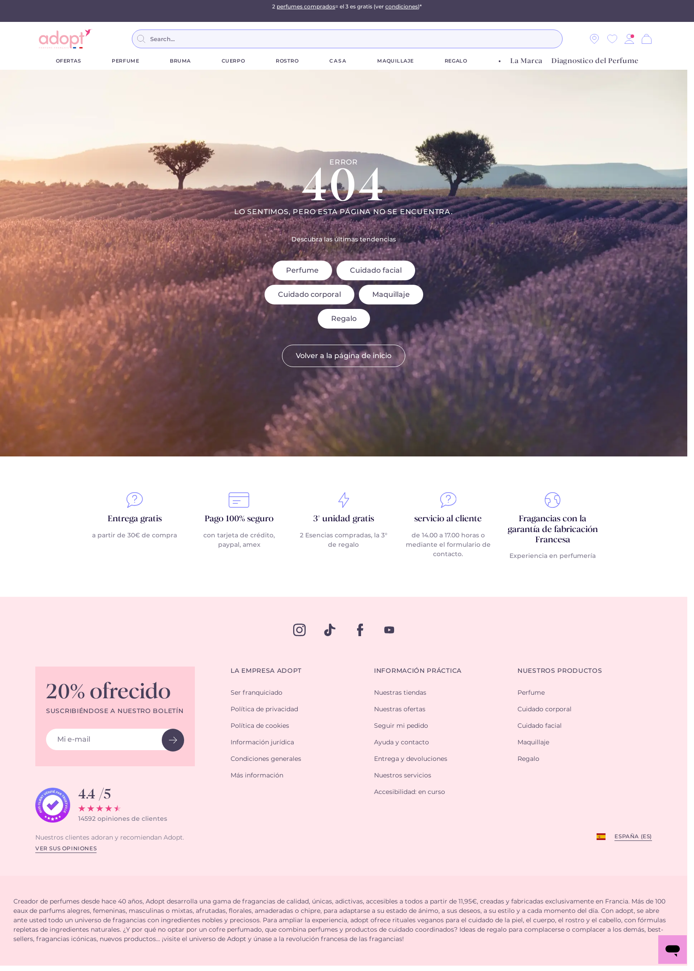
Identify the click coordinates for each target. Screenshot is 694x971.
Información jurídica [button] (262, 742)
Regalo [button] (528, 759)
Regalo (456, 61)
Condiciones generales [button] (266, 759)
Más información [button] (257, 776)
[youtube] (389, 630)
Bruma (180, 61)
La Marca (526, 61)
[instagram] (299, 630)
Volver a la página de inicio (343, 355)
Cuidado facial (376, 270)
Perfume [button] (531, 693)
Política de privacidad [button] (264, 709)
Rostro (287, 61)
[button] (629, 38)
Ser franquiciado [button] (256, 693)
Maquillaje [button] (533, 742)
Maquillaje (395, 61)
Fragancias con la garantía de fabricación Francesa (553, 529)
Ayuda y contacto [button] (401, 742)
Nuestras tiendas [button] (400, 693)
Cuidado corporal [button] (544, 709)
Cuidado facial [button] (539, 726)
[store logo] (66, 39)
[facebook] (360, 630)
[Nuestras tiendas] (594, 38)
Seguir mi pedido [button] (401, 726)
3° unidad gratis (343, 519)
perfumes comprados (306, 10)
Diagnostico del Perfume (594, 61)
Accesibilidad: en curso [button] (409, 792)
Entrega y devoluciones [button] (410, 759)
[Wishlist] (612, 38)
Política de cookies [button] (260, 726)
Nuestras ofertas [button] (399, 709)
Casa (337, 61)
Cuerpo (233, 61)
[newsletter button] (173, 740)
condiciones (401, 10)
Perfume (125, 61)
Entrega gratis (135, 519)
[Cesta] (647, 39)
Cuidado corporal (309, 294)
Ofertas (68, 61)
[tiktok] (330, 630)
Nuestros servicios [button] (402, 776)
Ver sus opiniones (66, 848)
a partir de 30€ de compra (134, 535)
